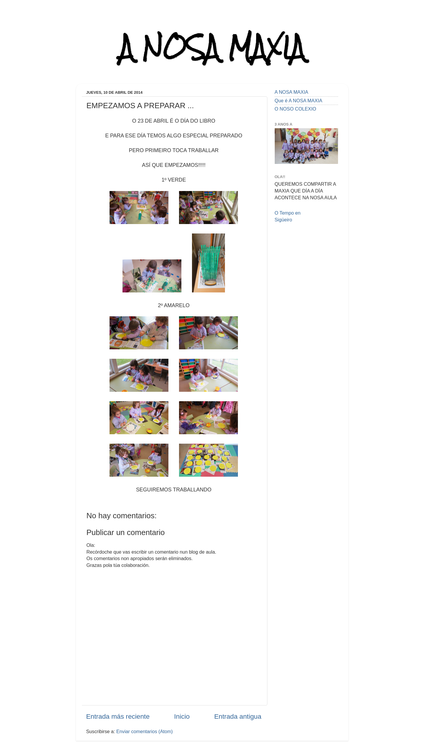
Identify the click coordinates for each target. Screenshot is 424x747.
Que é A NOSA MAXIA (298, 100)
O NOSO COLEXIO (295, 108)
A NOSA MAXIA (212, 48)
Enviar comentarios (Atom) (144, 731)
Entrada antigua (237, 716)
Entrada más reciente (118, 716)
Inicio (182, 716)
